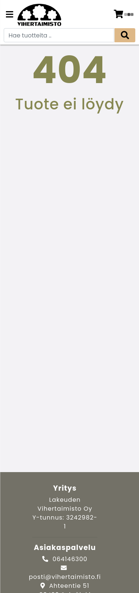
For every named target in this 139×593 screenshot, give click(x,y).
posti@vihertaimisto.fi (65, 577)
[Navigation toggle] (10, 15)
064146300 (70, 559)
